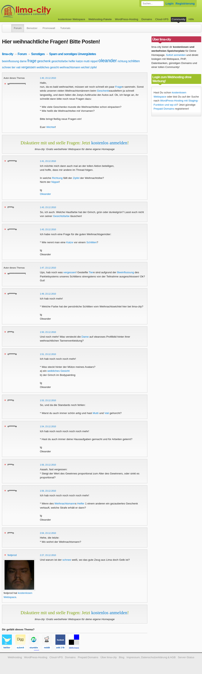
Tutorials (65, 28)
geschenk (44, 61)
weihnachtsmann (70, 67)
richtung (122, 61)
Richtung (57, 177)
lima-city (7, 54)
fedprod (12, 555)
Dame (85, 336)
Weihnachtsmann (64, 503)
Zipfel (76, 177)
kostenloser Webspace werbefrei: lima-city (40, 11)
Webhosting (15, 657)
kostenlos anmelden (109, 142)
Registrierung (185, 3)
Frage (118, 86)
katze (79, 61)
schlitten (134, 61)
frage (31, 61)
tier (13, 67)
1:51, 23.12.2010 (48, 354)
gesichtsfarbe (59, 61)
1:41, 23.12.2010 (48, 161)
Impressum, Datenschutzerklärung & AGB (151, 657)
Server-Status (186, 657)
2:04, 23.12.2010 (48, 533)
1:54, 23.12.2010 (48, 426)
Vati (107, 413)
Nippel (55, 181)
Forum (18, 28)
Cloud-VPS (161, 19)
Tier (91, 272)
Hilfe (191, 19)
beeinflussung (10, 61)
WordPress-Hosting (126, 19)
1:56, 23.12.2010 (48, 465)
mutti (87, 61)
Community (178, 19)
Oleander (45, 193)
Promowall (49, 28)
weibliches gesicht (47, 67)
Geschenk (103, 90)
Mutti (95, 413)
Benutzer (32, 28)
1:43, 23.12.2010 (48, 207)
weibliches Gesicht (58, 370)
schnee (6, 67)
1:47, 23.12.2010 (48, 268)
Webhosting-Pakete (100, 19)
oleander (107, 60)
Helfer (80, 503)
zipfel (93, 67)
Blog (121, 657)
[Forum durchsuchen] (152, 3)
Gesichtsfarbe (61, 216)
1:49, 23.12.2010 (48, 294)
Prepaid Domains (164, 108)
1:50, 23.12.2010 (48, 332)
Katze (69, 242)
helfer (72, 61)
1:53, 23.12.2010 (48, 400)
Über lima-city (108, 657)
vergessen (28, 67)
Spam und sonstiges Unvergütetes (72, 54)
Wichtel (50, 127)
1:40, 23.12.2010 (48, 78)
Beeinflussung (125, 272)
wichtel (85, 67)
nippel (94, 61)
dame (23, 61)
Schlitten (91, 242)
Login (170, 3)
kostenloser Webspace (71, 19)
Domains (146, 19)
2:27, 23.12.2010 (48, 555)
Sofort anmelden (176, 55)
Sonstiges (38, 54)
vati (18, 67)
